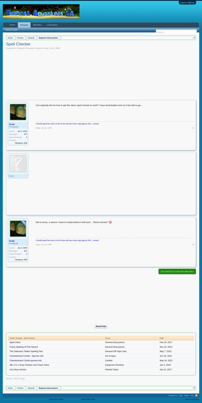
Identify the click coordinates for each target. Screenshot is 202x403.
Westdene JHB (21, 143)
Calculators (52, 25)
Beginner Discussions (26, 48)
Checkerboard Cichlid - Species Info (26, 356)
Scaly (46, 48)
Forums (24, 25)
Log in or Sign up (187, 2)
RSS (196, 395)
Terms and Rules (191, 399)
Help (181, 395)
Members (37, 25)
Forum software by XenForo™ (26, 399)
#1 (193, 128)
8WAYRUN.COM (88, 399)
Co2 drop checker (17, 369)
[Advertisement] (101, 74)
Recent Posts (101, 326)
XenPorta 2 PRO (56, 399)
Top (192, 395)
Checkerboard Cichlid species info (25, 360)
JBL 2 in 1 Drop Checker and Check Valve (29, 365)
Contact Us (172, 395)
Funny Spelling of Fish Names (23, 347)
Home (12, 25)
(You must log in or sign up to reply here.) (177, 271)
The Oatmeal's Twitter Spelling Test (26, 351)
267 (25, 134)
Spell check (14, 342)
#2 (193, 245)
